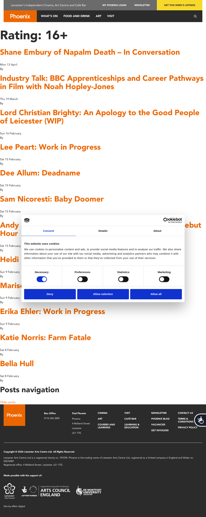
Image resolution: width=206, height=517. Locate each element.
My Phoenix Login (114, 5)
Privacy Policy (187, 427)
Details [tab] (103, 230)
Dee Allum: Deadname (40, 172)
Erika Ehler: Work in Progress (52, 311)
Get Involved (160, 430)
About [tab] (157, 230)
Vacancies (158, 424)
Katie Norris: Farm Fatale (45, 337)
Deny (50, 294)
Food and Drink (76, 16)
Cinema (103, 413)
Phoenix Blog (160, 418)
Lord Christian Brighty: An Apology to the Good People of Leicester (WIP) (99, 116)
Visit (110, 16)
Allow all (156, 294)
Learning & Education (131, 426)
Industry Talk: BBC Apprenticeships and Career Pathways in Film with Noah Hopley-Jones (101, 82)
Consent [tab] (48, 230)
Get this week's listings (179, 5)
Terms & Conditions (185, 420)
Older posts (8, 402)
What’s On (49, 16)
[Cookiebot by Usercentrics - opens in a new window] (166, 220)
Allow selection (103, 294)
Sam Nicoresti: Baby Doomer (52, 199)
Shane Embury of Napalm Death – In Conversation (90, 52)
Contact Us (185, 413)
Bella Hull (17, 363)
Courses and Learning (106, 426)
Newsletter (142, 5)
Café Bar (130, 418)
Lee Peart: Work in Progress (50, 147)
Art (98, 16)
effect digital (18, 506)
